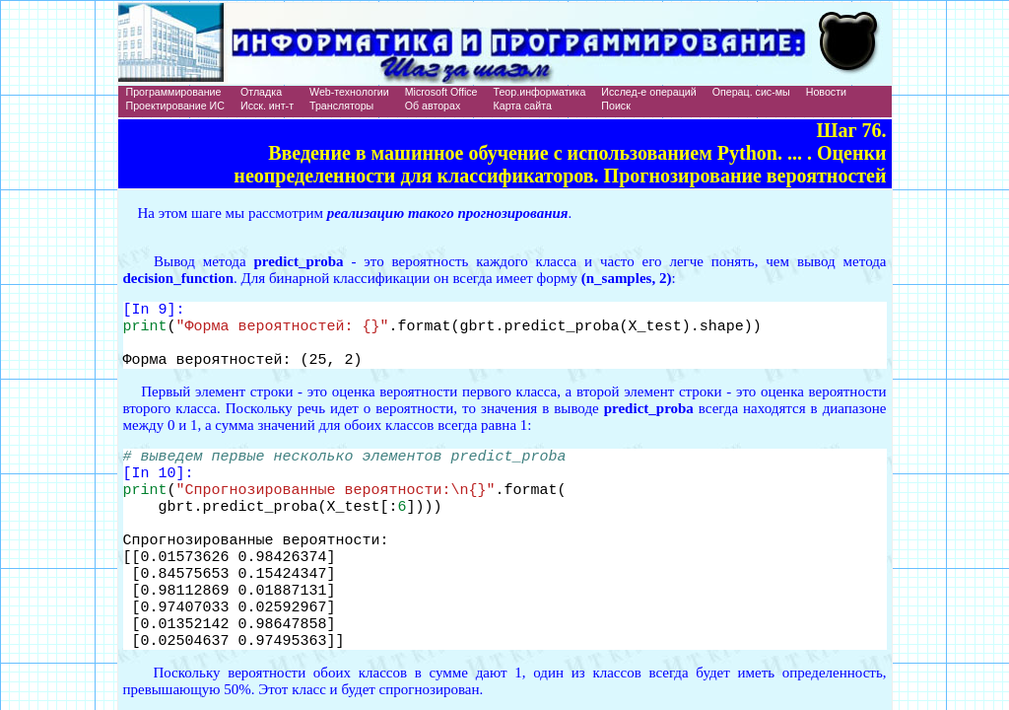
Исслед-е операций (648, 92)
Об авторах (433, 105)
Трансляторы (341, 105)
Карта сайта (523, 105)
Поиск (616, 105)
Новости (826, 92)
